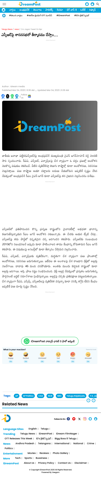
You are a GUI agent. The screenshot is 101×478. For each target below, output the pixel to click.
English (33, 429)
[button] (93, 400)
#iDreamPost (63, 15)
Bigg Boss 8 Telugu (65, 439)
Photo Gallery (60, 453)
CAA (40, 395)
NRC (59, 395)
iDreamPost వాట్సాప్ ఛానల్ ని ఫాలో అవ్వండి (53, 341)
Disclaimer (81, 463)
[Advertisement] (50, 62)
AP (16, 395)
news (17, 29)
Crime (90, 444)
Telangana (44, 444)
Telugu (45, 429)
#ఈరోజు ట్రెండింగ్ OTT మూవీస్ (39, 15)
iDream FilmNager (66, 434)
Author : (13, 86)
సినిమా (60, 9)
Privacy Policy (46, 463)
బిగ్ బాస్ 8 (72, 9)
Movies (32, 453)
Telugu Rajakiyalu (76, 395)
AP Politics (28, 395)
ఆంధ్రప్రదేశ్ (24, 9)
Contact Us (64, 463)
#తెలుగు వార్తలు (16, 15)
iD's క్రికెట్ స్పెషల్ (43, 439)
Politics (9, 448)
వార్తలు (12, 9)
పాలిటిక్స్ (49, 9)
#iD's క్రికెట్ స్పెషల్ (81, 15)
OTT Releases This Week (18, 439)
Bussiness (41, 458)
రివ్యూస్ (92, 9)
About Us (29, 463)
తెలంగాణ (37, 9)
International (62, 444)
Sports (28, 458)
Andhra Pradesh (24, 444)
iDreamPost (45, 434)
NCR (50, 395)
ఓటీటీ (82, 9)
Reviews (44, 453)
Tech (18, 458)
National (78, 444)
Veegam (56, 472)
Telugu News (7, 29)
